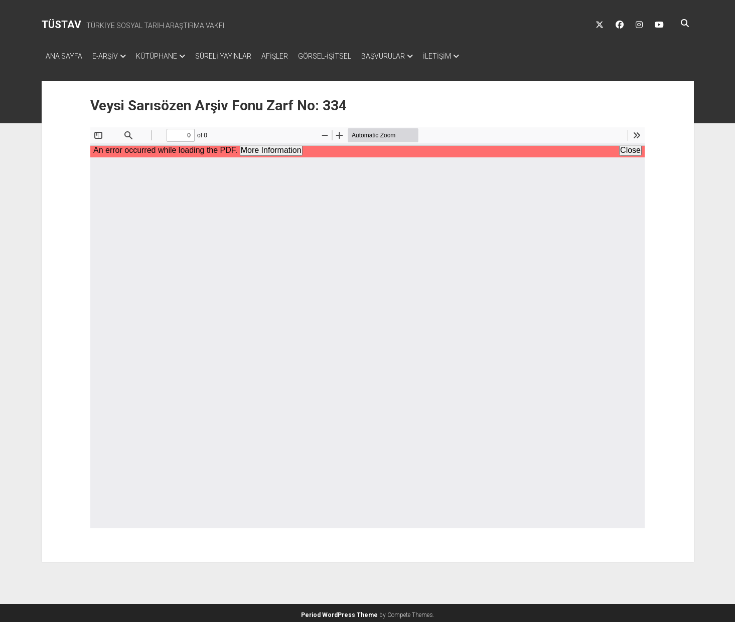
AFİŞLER (294, 56)
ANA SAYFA (64, 56)
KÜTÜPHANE (166, 56)
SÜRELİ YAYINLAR (238, 56)
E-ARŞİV (110, 56)
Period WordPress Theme (339, 611)
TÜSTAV (61, 25)
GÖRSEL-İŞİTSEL (349, 56)
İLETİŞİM (472, 56)
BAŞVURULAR (413, 56)
